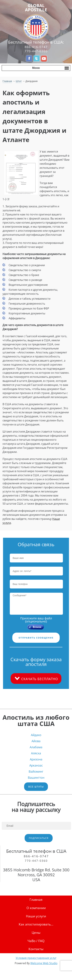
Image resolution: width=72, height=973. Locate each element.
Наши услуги (36, 916)
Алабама (36, 747)
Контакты (36, 949)
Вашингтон (36, 777)
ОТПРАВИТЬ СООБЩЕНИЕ (36, 637)
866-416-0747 (36, 47)
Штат (19, 81)
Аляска (36, 753)
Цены (36, 932)
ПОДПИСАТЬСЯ (38, 838)
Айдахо (36, 735)
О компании (36, 908)
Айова (36, 741)
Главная (7, 81)
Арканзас (36, 765)
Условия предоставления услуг (36, 958)
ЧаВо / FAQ (36, 941)
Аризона (36, 759)
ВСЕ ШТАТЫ (36, 786)
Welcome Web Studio (43, 963)
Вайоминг (36, 771)
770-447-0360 (36, 51)
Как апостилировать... (36, 924)
